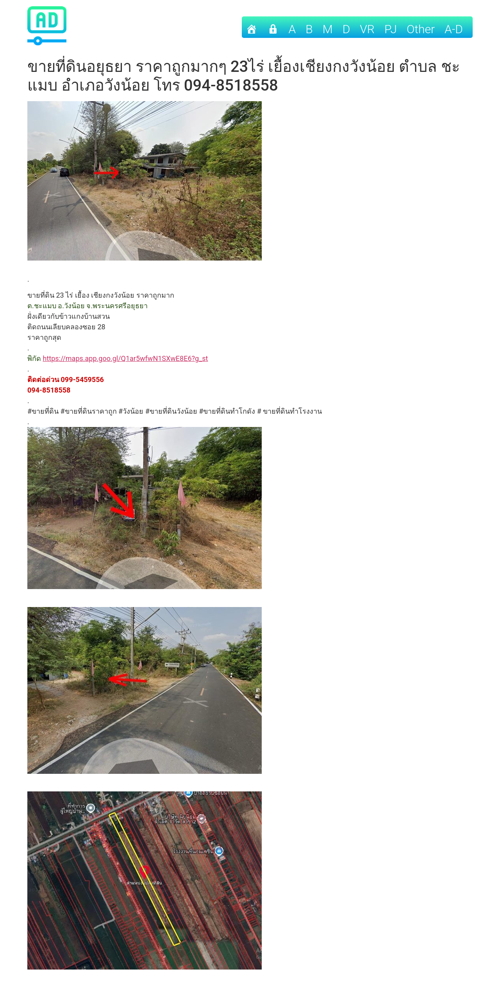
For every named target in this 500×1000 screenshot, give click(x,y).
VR (367, 29)
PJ (390, 29)
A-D (454, 29)
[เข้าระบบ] (273, 27)
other (421, 29)
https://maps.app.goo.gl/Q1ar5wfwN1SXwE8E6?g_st (125, 358)
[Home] (251, 27)
